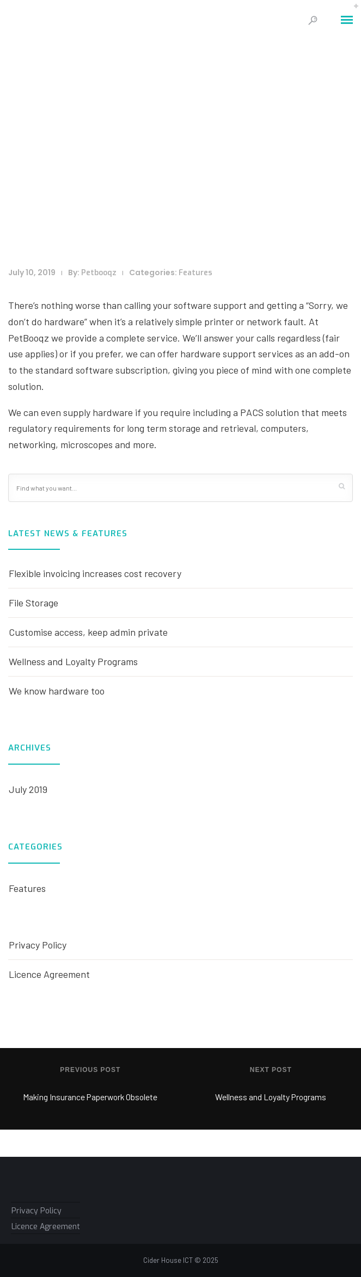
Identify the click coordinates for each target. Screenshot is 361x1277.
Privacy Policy (37, 945)
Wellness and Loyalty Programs (73, 661)
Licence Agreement (49, 974)
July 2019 (28, 789)
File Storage (33, 603)
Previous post (90, 1070)
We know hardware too (57, 691)
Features (195, 273)
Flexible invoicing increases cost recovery (95, 573)
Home (138, 192)
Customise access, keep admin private (88, 632)
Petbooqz (99, 273)
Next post (271, 1070)
